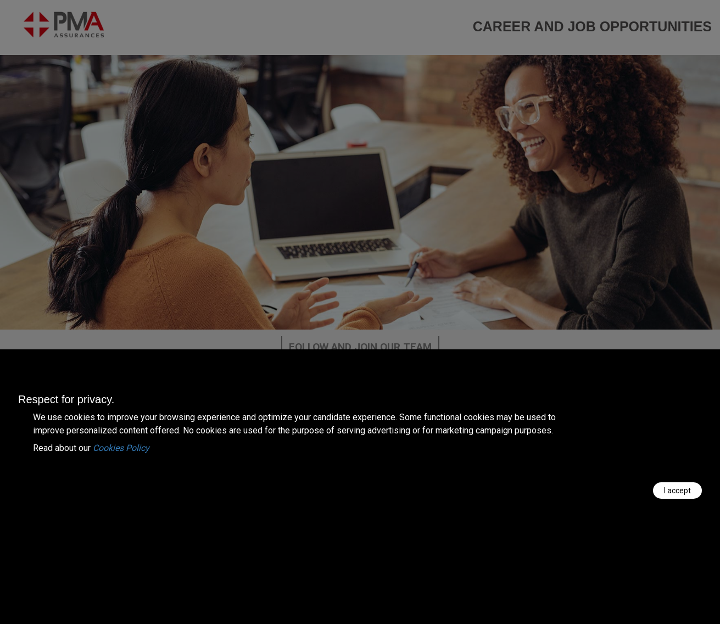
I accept (677, 490)
